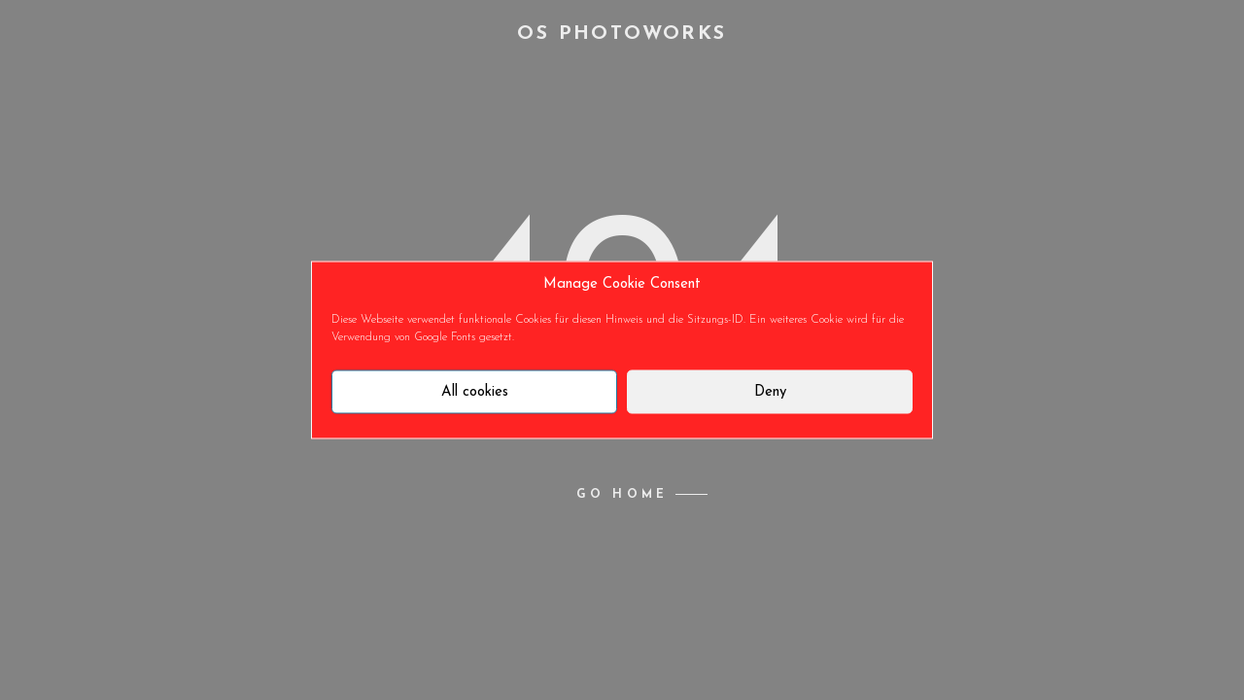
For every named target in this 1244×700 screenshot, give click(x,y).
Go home (622, 495)
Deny (770, 391)
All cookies (474, 391)
